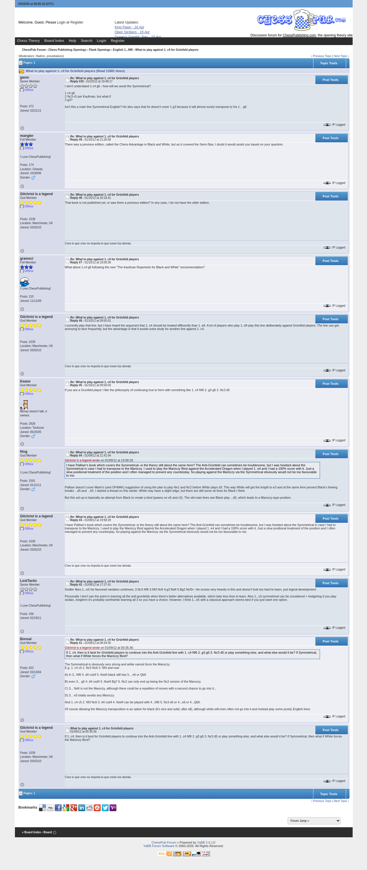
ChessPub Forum (34, 49)
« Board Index (31, 832)
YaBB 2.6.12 (205, 842)
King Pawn (129, 27)
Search (86, 41)
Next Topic (340, 56)
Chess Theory (28, 41)
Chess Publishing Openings (67, 49)
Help (72, 41)
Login (61, 22)
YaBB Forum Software (159, 846)
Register (77, 22)
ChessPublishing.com (299, 35)
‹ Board (47, 832)
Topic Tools (328, 63)
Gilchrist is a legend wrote (82, 460)
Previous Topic (322, 56)
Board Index (54, 41)
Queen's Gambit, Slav (138, 37)
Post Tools (330, 79)
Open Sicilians (132, 32)
